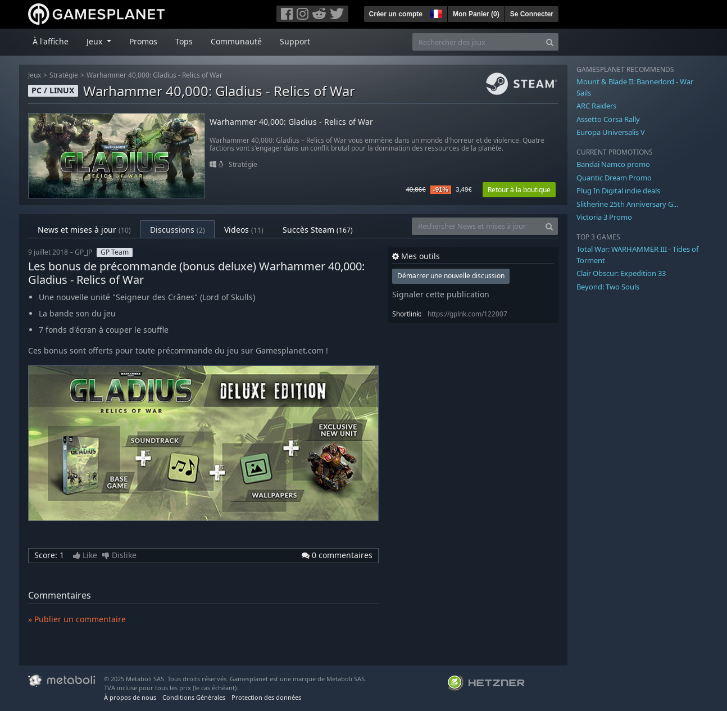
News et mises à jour (84, 229)
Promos (143, 41)
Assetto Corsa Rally (608, 119)
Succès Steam (318, 229)
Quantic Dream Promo (614, 178)
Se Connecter (531, 14)
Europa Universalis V (610, 132)
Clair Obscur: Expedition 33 (621, 273)
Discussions (177, 229)
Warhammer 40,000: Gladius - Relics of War (154, 75)
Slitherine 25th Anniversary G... (627, 204)
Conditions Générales (193, 697)
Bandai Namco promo (613, 164)
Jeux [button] (95, 41)
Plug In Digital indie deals (618, 190)
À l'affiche (51, 41)
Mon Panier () (476, 14)
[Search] (549, 42)
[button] (435, 12)
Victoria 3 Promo (604, 217)
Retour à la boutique (519, 189)
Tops (184, 41)
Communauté (236, 41)
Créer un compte (395, 14)
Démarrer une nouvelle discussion (451, 275)
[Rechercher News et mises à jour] (476, 226)
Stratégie (63, 75)
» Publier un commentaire (77, 619)
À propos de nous (130, 697)
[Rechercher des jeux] (477, 42)
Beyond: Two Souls (607, 287)
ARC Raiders (596, 106)
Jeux (34, 75)
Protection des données (266, 697)
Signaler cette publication (440, 294)
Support (295, 41)
